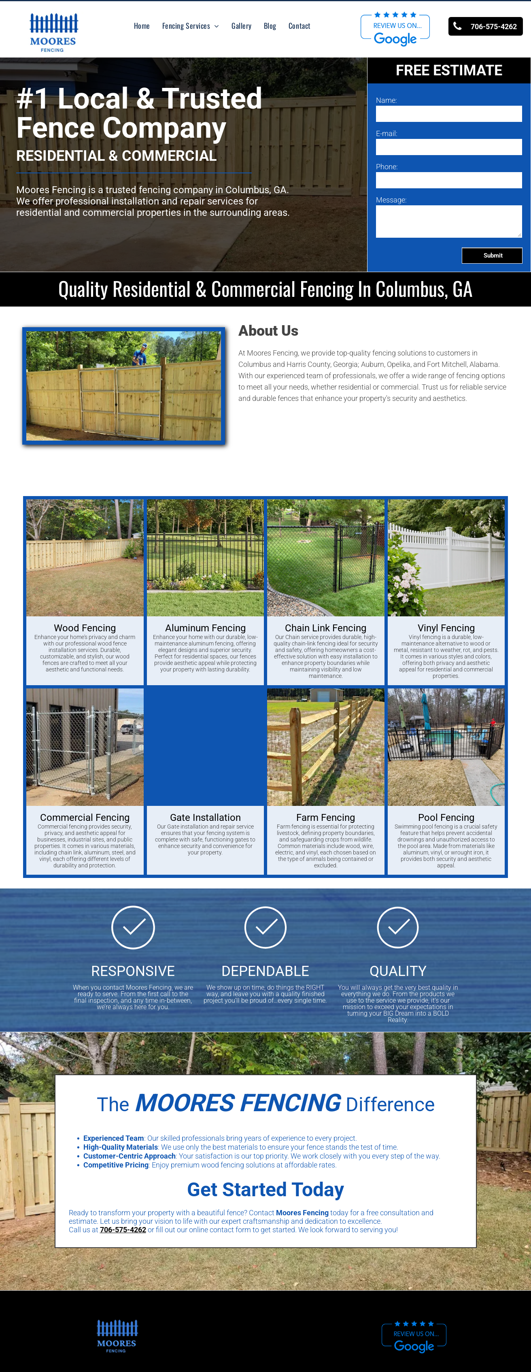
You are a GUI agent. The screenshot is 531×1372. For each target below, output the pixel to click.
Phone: (387, 166)
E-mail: (386, 133)
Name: (386, 100)
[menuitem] (142, 25)
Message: (391, 200)
